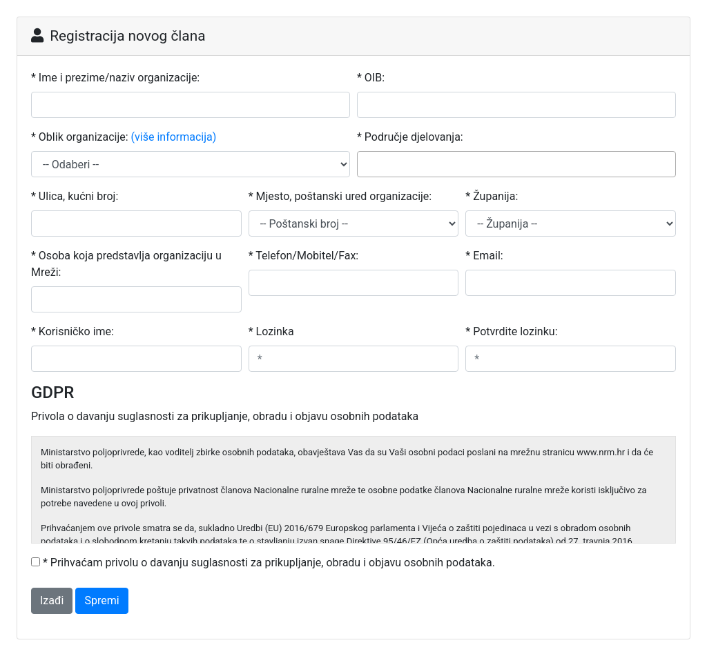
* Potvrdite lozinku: (511, 331)
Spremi (101, 600)
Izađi (52, 600)
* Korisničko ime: (72, 331)
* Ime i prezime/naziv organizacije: (115, 77)
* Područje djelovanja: (410, 136)
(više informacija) (174, 136)
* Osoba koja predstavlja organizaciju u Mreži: (126, 264)
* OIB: (371, 77)
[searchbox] (365, 163)
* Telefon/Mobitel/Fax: (304, 255)
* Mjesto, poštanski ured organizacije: (340, 196)
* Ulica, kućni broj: (74, 196)
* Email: (484, 255)
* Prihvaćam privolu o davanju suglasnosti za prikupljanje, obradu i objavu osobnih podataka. (269, 562)
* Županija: (491, 196)
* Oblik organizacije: (123, 137)
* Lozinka (271, 331)
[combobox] (516, 164)
